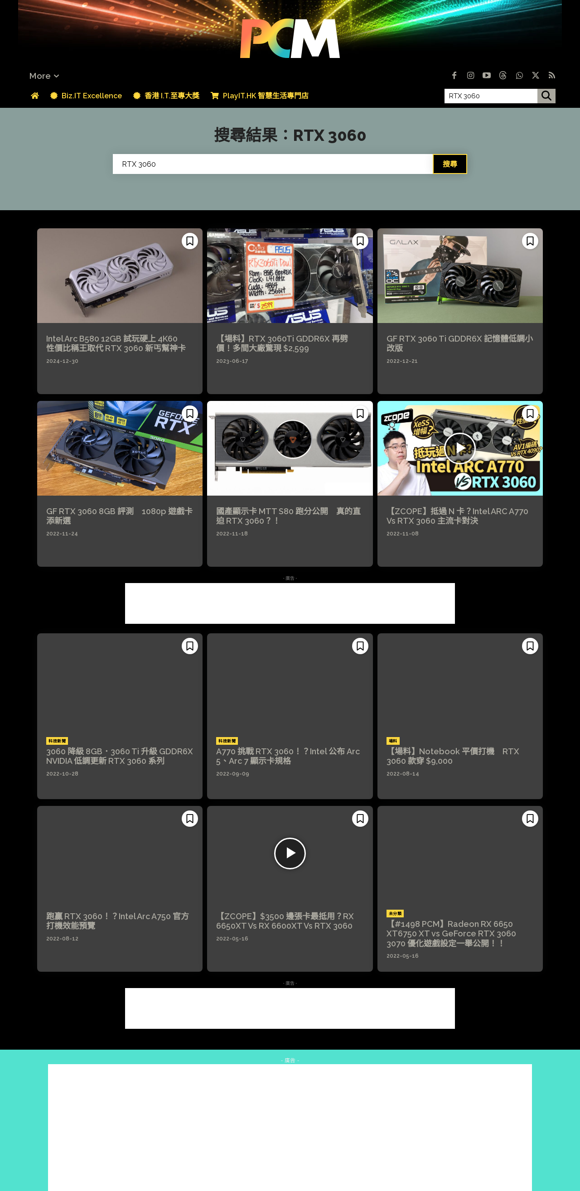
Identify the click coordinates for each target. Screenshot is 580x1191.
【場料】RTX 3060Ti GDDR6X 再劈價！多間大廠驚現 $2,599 (282, 343)
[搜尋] (546, 96)
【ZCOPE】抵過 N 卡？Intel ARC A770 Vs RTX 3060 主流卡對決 (457, 516)
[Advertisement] (290, 603)
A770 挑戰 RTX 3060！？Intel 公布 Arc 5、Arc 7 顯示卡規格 (288, 756)
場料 (393, 741)
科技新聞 (57, 741)
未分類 (395, 913)
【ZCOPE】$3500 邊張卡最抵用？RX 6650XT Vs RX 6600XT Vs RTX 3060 (285, 921)
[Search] (450, 164)
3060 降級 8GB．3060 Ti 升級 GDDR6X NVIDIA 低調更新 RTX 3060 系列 (123, 756)
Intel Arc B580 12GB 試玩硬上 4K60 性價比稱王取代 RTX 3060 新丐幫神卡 (116, 343)
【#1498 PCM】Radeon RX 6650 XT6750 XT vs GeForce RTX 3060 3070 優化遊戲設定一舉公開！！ (451, 933)
